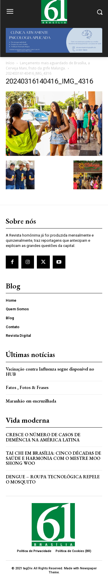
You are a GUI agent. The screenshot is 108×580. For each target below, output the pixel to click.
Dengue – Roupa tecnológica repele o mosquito (53, 479)
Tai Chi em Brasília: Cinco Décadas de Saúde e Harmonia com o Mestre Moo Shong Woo (53, 458)
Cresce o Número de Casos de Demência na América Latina (43, 437)
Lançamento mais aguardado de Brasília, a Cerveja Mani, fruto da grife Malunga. (48, 66)
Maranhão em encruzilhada (31, 401)
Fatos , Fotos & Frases (27, 387)
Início (10, 63)
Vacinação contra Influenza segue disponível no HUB (50, 371)
